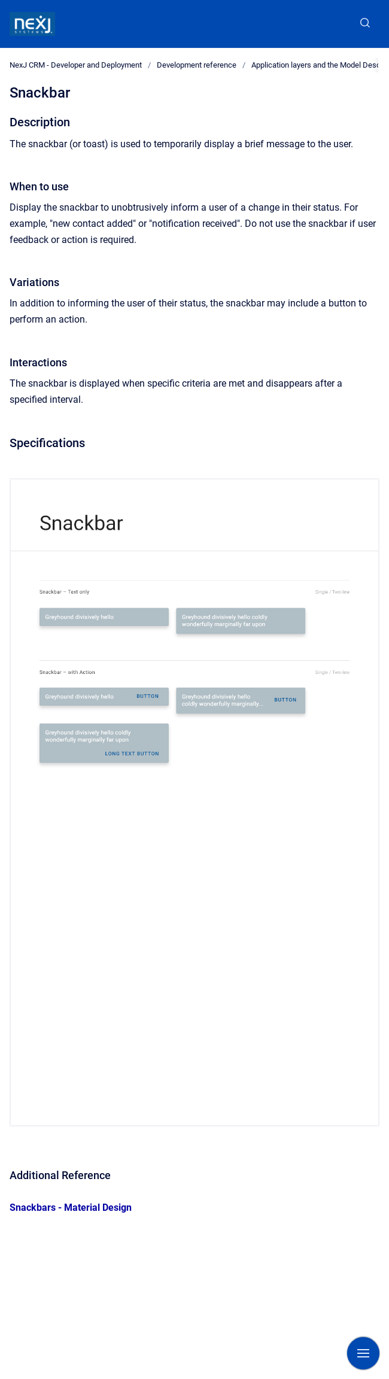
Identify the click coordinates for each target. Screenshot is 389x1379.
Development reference (196, 64)
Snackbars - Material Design (71, 1207)
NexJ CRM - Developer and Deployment (76, 64)
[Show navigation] (363, 1353)
